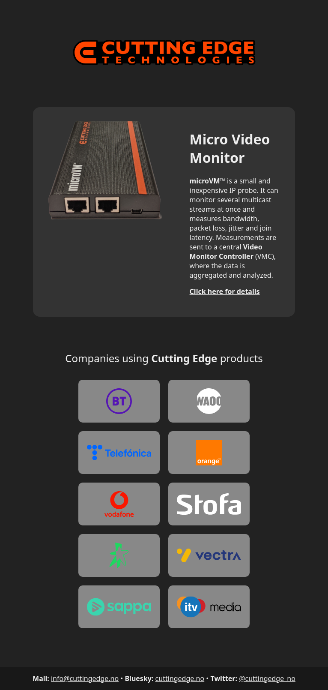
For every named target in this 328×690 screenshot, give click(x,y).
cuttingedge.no (180, 678)
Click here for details (225, 291)
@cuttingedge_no (267, 678)
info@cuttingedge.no (85, 678)
